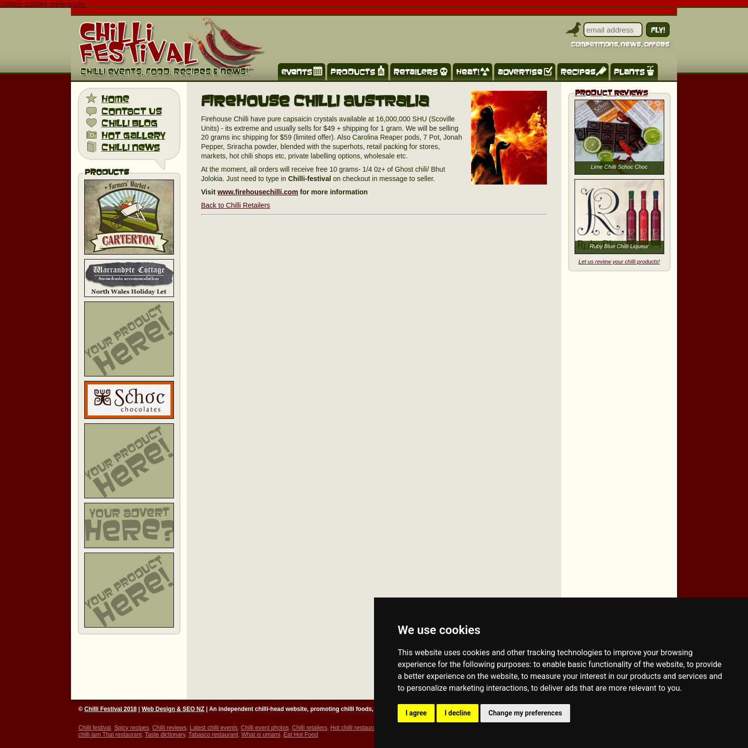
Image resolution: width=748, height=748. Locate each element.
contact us (132, 110)
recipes (578, 71)
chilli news (131, 146)
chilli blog (130, 122)
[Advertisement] (129, 339)
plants (629, 71)
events (296, 71)
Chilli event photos (265, 727)
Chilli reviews (169, 727)
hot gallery (134, 135)
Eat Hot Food (300, 734)
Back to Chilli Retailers (235, 205)
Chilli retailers (309, 727)
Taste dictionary (165, 734)
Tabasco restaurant (213, 734)
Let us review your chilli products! (619, 261)
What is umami (260, 734)
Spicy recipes (131, 727)
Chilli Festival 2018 (110, 709)
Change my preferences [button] (525, 713)
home (115, 98)
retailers (416, 71)
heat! (467, 71)
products (353, 71)
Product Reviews (611, 92)
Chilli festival (94, 727)
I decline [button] (457, 713)
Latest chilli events (214, 727)
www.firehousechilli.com (257, 192)
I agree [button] (416, 713)
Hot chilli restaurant (356, 727)
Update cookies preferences (43, 4)
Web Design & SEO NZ (172, 709)
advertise (520, 71)
